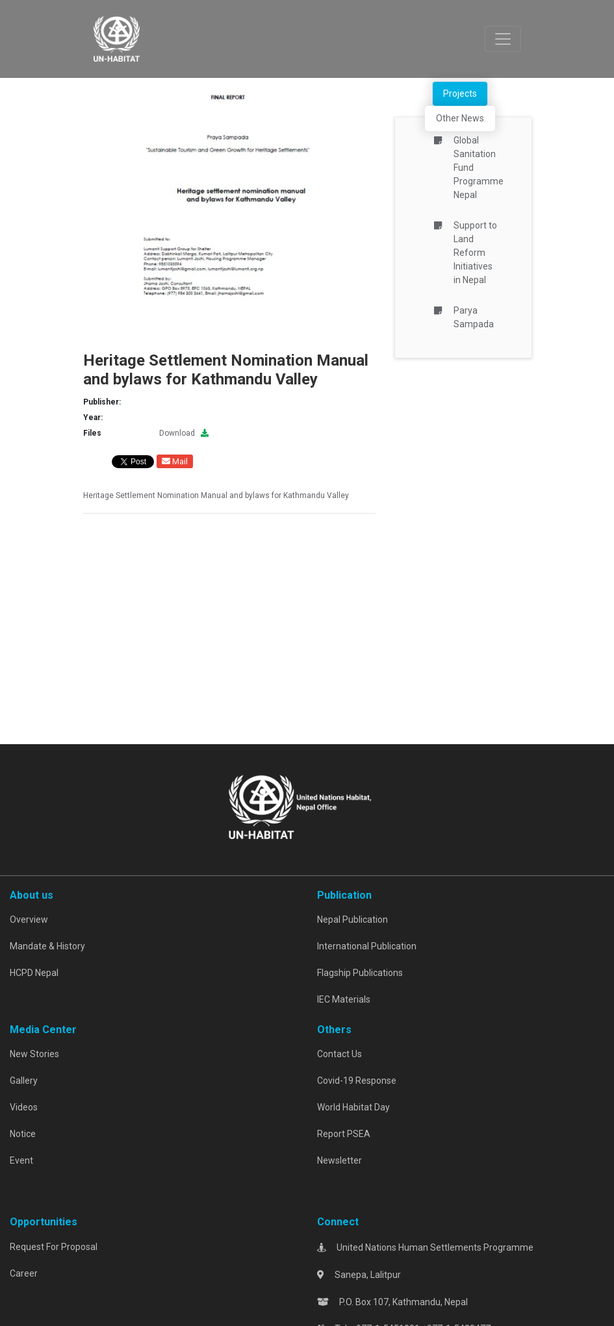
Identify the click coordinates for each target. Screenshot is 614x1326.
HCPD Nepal (34, 973)
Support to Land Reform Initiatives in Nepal (475, 252)
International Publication (366, 946)
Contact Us (339, 1054)
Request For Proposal (53, 1247)
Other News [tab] (460, 118)
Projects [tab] (460, 93)
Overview (29, 919)
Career (24, 1273)
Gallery (24, 1080)
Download (184, 433)
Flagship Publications (360, 973)
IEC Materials (343, 999)
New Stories (34, 1054)
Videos (24, 1107)
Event (21, 1160)
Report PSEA (343, 1134)
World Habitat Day (353, 1107)
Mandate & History (47, 946)
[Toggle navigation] (503, 39)
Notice (23, 1134)
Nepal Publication (352, 919)
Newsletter (339, 1160)
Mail (175, 461)
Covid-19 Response (356, 1080)
